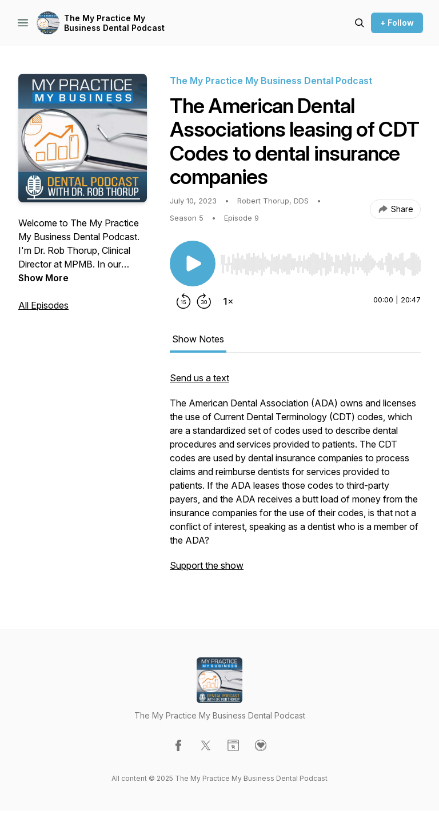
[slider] (320, 264)
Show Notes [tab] (198, 339)
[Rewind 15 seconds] (183, 301)
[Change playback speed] (228, 301)
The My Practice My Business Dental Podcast (114, 23)
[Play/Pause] (192, 263)
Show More (43, 278)
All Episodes (43, 305)
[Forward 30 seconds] (204, 301)
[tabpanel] (295, 477)
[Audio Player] (320, 260)
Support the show (207, 565)
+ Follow (397, 22)
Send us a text (199, 378)
